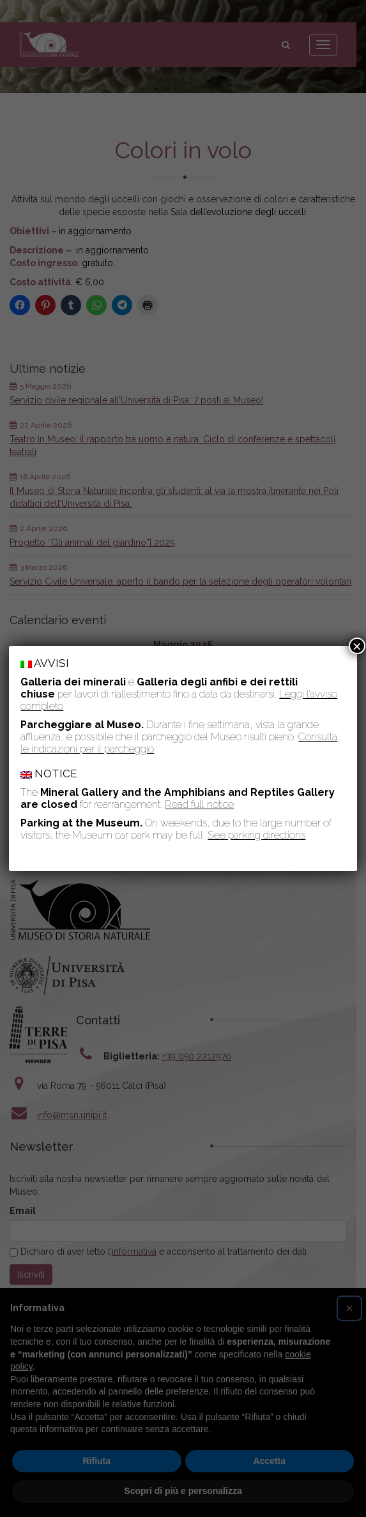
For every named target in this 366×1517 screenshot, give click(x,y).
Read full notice (199, 804)
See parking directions (256, 835)
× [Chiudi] (357, 646)
